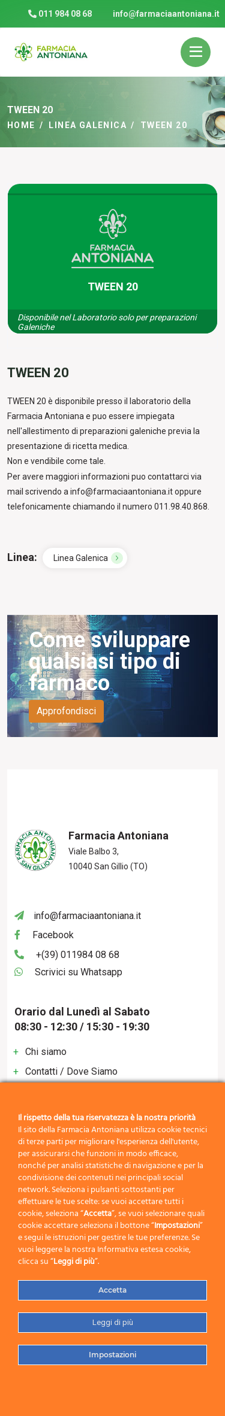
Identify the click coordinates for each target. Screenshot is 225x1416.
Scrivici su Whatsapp (78, 972)
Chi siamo (46, 1051)
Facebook (53, 935)
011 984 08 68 (60, 14)
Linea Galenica (88, 125)
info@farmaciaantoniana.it (166, 14)
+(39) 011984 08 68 (77, 954)
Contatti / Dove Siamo (71, 1071)
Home (21, 125)
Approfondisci (66, 711)
